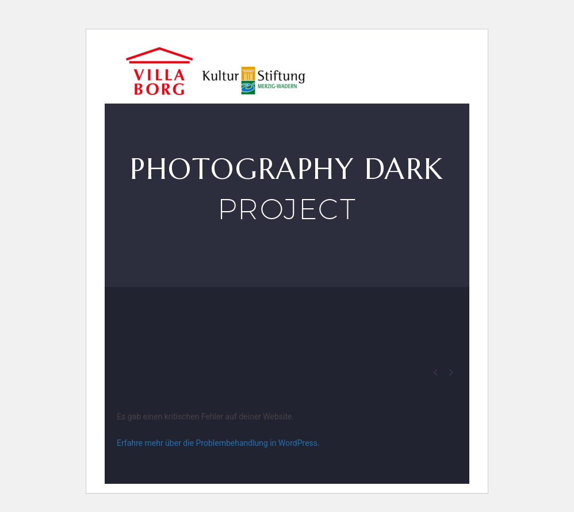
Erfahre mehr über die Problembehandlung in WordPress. (218, 443)
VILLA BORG (394, 68)
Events (464, 68)
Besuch (324, 68)
